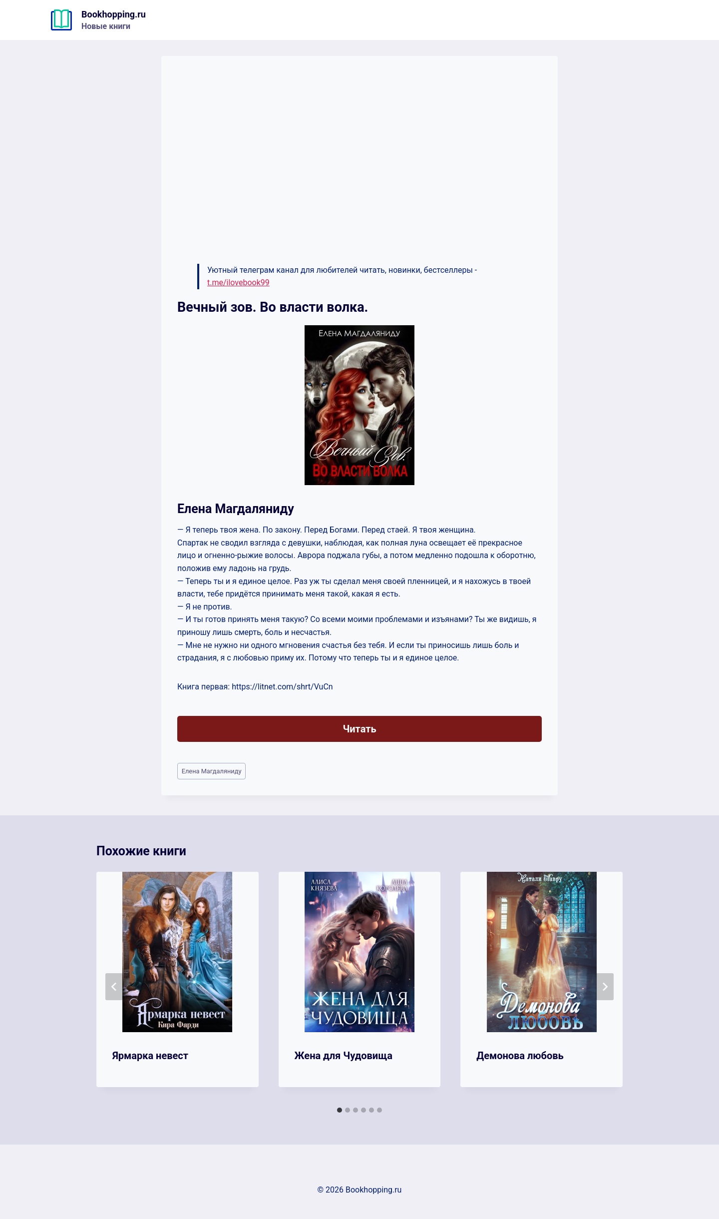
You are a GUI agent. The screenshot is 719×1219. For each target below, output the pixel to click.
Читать (359, 729)
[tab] (339, 1110)
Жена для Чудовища (343, 1056)
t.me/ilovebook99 (238, 282)
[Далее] (605, 986)
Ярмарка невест (150, 1056)
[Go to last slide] (114, 986)
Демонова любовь (519, 1056)
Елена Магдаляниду (212, 771)
